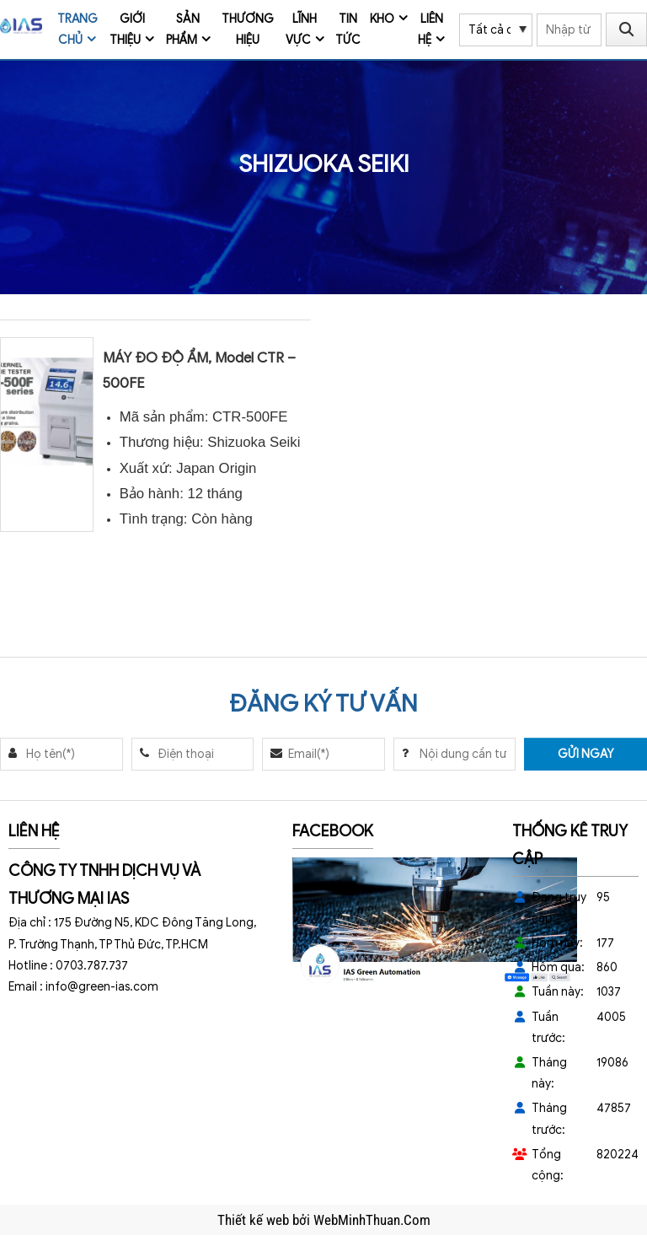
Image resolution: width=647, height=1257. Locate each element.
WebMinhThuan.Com (371, 1219)
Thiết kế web (254, 1219)
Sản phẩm (183, 29)
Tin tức (348, 29)
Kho (382, 19)
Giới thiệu (127, 29)
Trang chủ (77, 29)
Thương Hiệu (248, 29)
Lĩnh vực (302, 29)
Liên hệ (430, 29)
